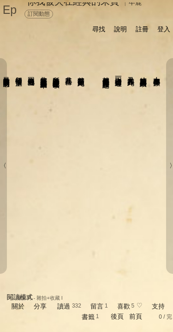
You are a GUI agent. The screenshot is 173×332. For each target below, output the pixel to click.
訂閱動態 (39, 14)
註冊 (142, 29)
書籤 (88, 316)
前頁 (135, 316)
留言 (96, 306)
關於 (18, 306)
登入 (163, 29)
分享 (40, 306)
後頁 (117, 316)
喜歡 (123, 306)
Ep (10, 9)
